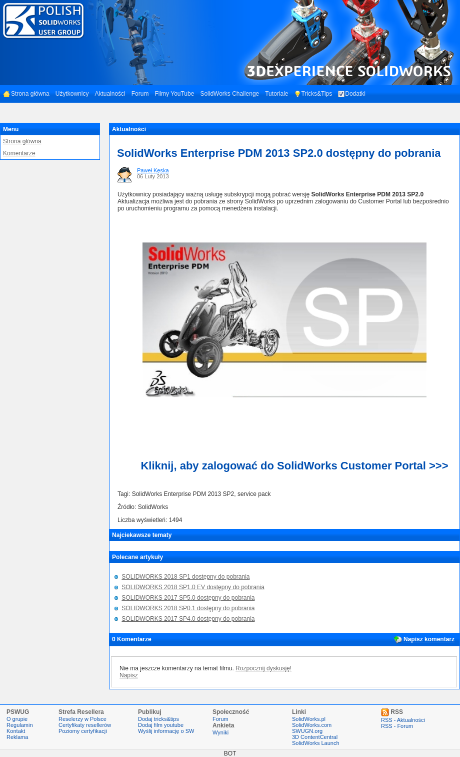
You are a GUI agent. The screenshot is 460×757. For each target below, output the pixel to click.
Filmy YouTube (174, 93)
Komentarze (19, 153)
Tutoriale (276, 93)
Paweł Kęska (153, 170)
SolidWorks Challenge (229, 93)
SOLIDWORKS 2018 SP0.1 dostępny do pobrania (188, 608)
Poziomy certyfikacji (82, 731)
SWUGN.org (307, 731)
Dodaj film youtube (161, 725)
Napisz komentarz (429, 639)
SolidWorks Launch (316, 743)
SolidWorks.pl (309, 719)
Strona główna (26, 93)
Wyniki (220, 732)
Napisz (129, 675)
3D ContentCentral (315, 737)
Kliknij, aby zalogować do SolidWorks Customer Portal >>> (294, 465)
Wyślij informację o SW (166, 731)
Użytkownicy (72, 93)
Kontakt (15, 731)
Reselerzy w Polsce (82, 719)
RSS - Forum (397, 726)
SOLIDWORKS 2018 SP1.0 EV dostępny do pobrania (193, 587)
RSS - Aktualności (403, 720)
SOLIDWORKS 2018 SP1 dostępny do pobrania (186, 576)
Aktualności (109, 93)
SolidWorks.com (312, 725)
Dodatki (352, 93)
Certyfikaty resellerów (84, 725)
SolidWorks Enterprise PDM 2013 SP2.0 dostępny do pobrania (279, 153)
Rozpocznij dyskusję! (264, 668)
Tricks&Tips (313, 93)
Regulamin (19, 725)
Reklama (17, 737)
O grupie (17, 719)
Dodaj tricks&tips (158, 719)
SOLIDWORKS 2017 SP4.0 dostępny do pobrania (188, 618)
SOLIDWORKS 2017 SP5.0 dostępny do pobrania (188, 597)
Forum (140, 93)
